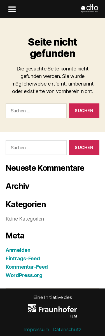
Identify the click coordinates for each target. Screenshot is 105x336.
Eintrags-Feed (23, 251)
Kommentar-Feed (27, 260)
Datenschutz (67, 322)
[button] (12, 9)
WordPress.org (24, 268)
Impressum (37, 322)
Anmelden (18, 243)
